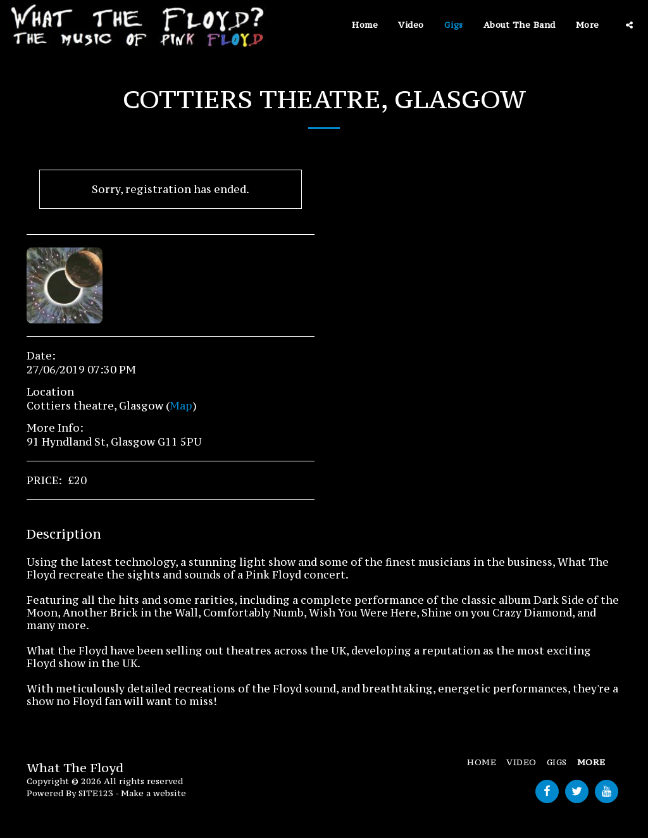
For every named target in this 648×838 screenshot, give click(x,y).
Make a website (153, 793)
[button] (629, 25)
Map (181, 406)
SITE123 (95, 793)
